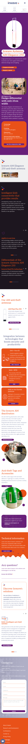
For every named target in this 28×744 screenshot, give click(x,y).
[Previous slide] (23, 230)
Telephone (5, 690)
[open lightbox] (5, 175)
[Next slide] (25, 230)
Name (4, 682)
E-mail (4, 686)
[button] (25, 3)
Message (5, 697)
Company (5, 694)
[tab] (12, 255)
